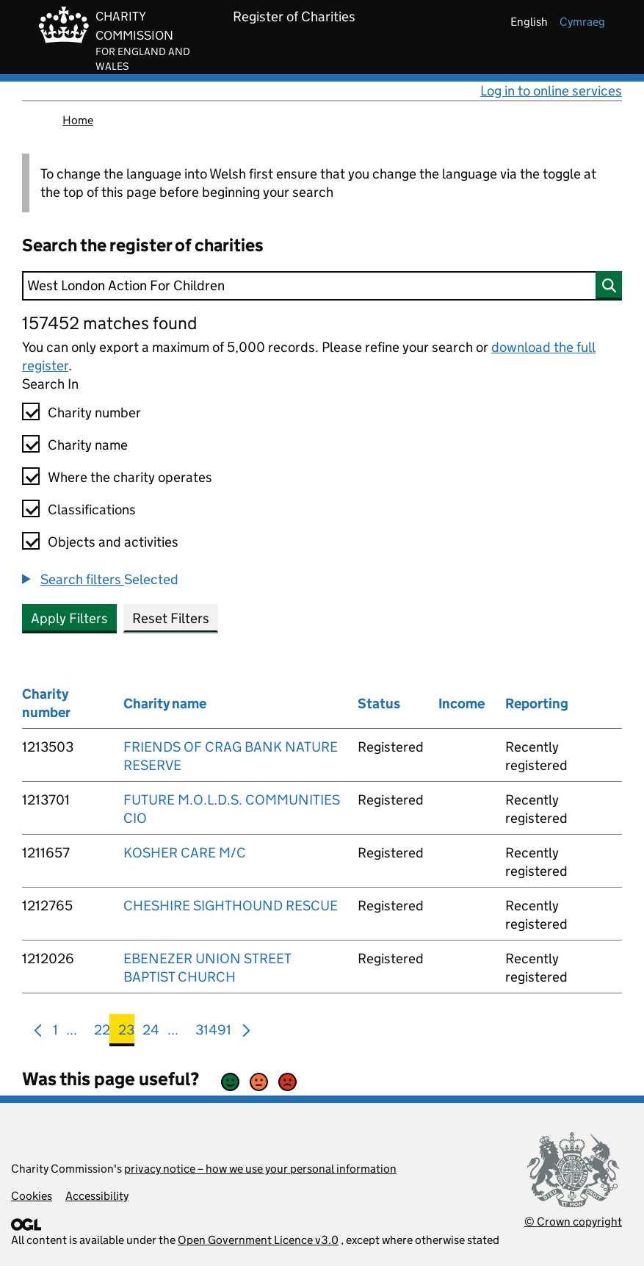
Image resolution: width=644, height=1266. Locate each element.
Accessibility (97, 1196)
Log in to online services (551, 90)
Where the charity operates (130, 477)
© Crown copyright (573, 1222)
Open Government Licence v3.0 (258, 1240)
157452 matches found (109, 323)
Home (77, 120)
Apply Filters (69, 618)
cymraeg (582, 22)
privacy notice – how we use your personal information (260, 1169)
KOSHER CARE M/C (184, 852)
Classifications (92, 509)
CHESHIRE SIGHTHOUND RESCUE (230, 905)
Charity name (88, 444)
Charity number (94, 412)
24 (150, 1032)
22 (102, 1032)
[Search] (322, 286)
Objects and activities (113, 541)
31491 (213, 1032)
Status (379, 703)
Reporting (536, 703)
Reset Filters (170, 618)
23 (126, 1032)
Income (461, 703)
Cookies (31, 1196)
